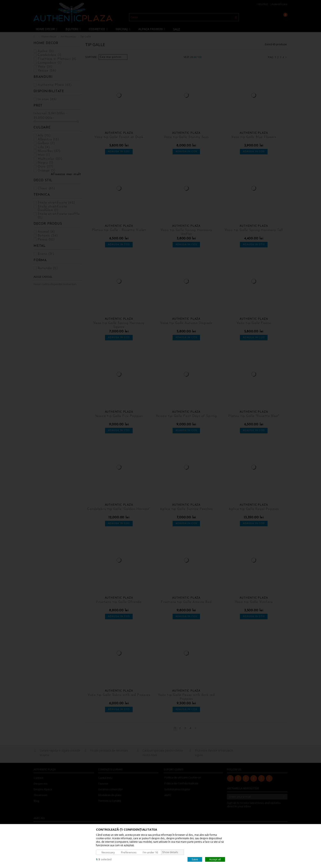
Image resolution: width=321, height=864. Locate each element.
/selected (104, 859)
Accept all (215, 859)
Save (195, 859)
